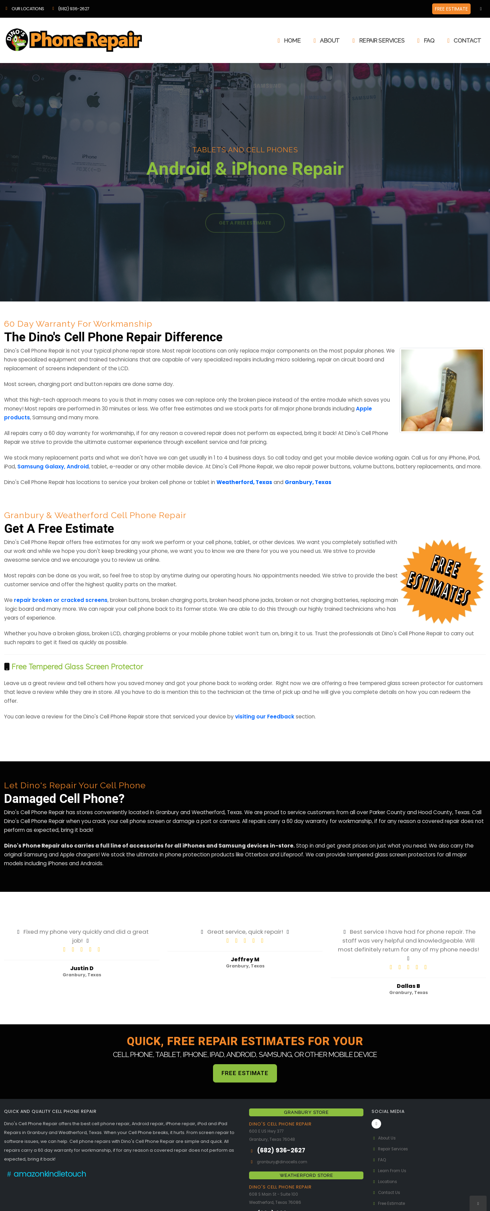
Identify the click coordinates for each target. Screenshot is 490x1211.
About (325, 40)
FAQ (425, 40)
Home (287, 40)
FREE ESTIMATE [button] (451, 8)
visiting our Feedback (264, 716)
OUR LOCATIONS (24, 9)
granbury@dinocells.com (285, 1162)
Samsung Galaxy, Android (53, 466)
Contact (463, 40)
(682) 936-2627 (70, 9)
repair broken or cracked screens (61, 600)
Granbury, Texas (308, 482)
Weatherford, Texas (244, 482)
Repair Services (377, 40)
